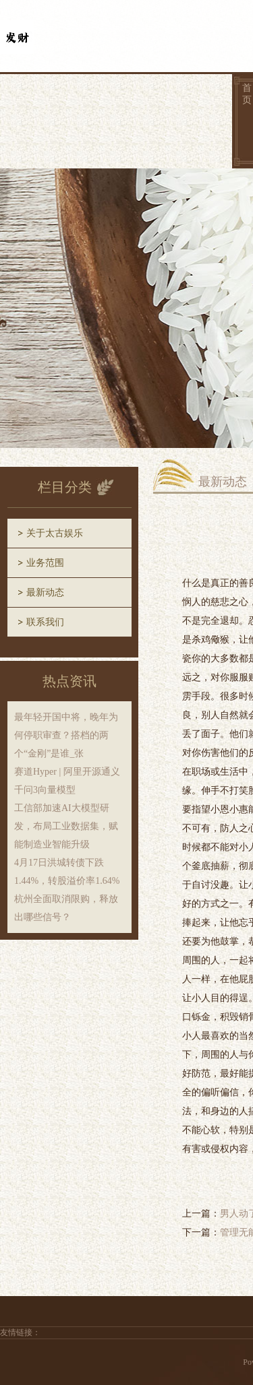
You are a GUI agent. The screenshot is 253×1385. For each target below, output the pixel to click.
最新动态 (45, 592)
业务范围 (45, 563)
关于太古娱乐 (54, 533)
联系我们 (45, 622)
